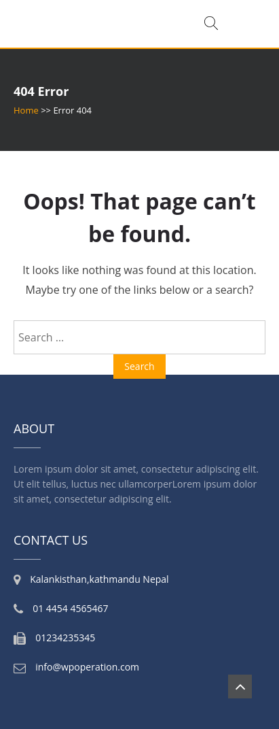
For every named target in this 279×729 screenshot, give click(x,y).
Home (26, 110)
